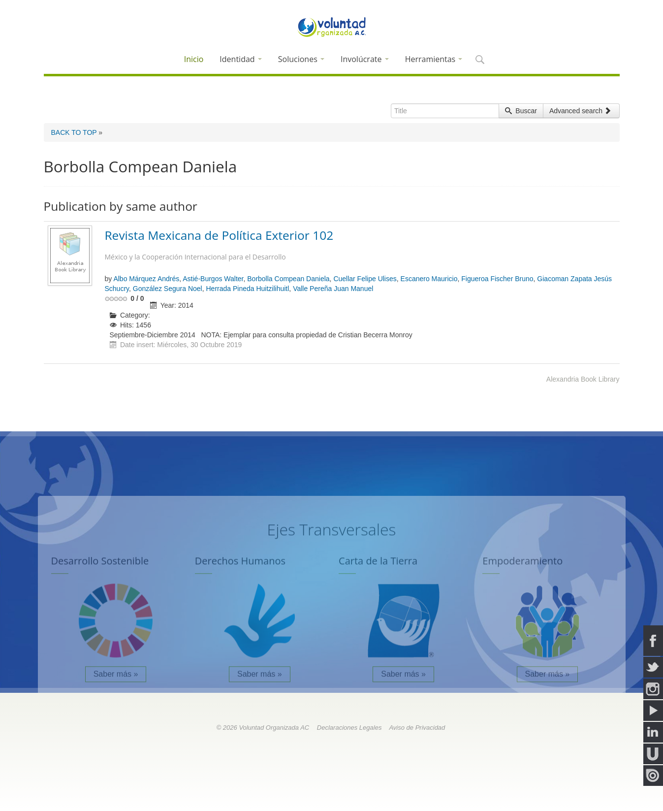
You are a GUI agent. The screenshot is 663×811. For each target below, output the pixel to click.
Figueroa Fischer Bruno (497, 279)
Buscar (521, 111)
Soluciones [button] (301, 59)
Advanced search (580, 111)
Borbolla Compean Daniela (288, 279)
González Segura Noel (167, 288)
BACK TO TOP (74, 132)
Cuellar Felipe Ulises (364, 279)
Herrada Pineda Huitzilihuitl (247, 288)
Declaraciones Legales (349, 727)
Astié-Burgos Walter (213, 279)
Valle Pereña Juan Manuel (333, 288)
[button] (480, 60)
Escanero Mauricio (429, 279)
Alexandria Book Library (583, 379)
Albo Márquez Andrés (146, 279)
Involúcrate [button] (365, 59)
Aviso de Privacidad (417, 727)
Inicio (194, 59)
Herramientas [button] (434, 59)
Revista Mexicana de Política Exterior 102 (360, 246)
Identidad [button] (240, 59)
